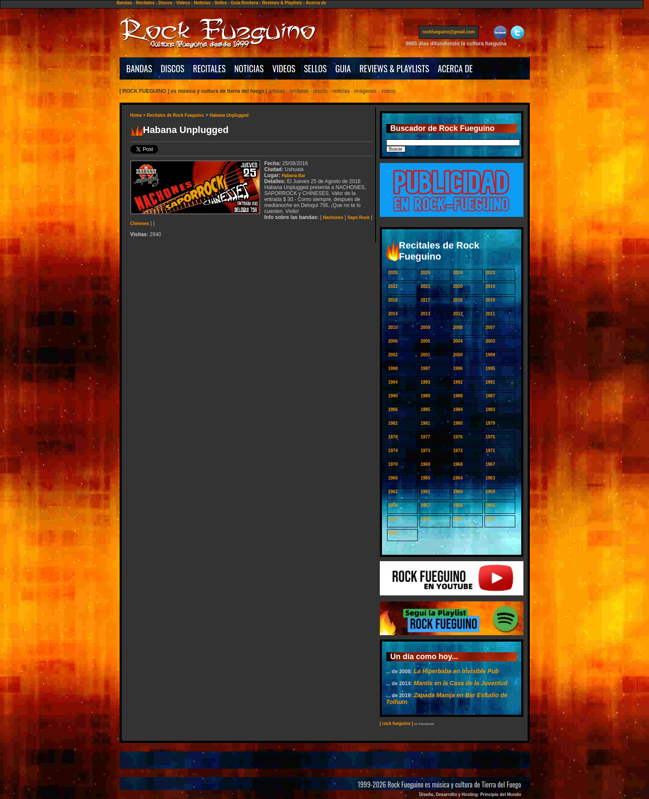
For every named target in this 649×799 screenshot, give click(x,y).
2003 (490, 341)
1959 (490, 491)
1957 (425, 505)
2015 (490, 300)
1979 (490, 423)
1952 (458, 519)
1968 (458, 464)
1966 (393, 478)
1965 (425, 478)
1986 (393, 409)
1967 (490, 464)
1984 (458, 409)
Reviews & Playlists (282, 2)
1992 (458, 382)
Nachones (333, 217)
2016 (458, 300)
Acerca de (316, 2)
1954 (393, 519)
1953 (425, 519)
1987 (490, 396)
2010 (393, 327)
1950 (393, 532)
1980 (458, 423)
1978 (393, 437)
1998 (393, 368)
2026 (393, 272)
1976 (458, 437)
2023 (490, 272)
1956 (458, 505)
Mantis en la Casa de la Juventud (460, 683)
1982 (393, 423)
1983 (490, 409)
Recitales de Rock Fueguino (175, 115)
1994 (393, 382)
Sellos (220, 2)
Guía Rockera (244, 2)
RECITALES (209, 68)
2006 (393, 341)
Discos (166, 2)
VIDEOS (283, 68)
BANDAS (139, 68)
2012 (458, 313)
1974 (393, 450)
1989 (425, 396)
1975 (490, 437)
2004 (458, 341)
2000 (458, 354)
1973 (425, 450)
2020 (458, 286)
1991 (490, 382)
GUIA (343, 68)
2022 (393, 286)
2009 (425, 327)
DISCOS (173, 68)
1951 (490, 519)
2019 (490, 286)
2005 (425, 341)
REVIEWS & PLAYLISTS (394, 68)
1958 (393, 505)
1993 (425, 382)
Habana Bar (293, 175)
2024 (458, 272)
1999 (490, 354)
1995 (490, 368)
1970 (393, 464)
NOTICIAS (249, 68)
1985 (425, 409)
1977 (425, 437)
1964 (458, 478)
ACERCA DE (455, 68)
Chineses (139, 223)
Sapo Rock (358, 217)
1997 (425, 368)
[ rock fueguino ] (396, 723)
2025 (425, 272)
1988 (458, 396)
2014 (393, 313)
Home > (138, 115)
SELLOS (315, 68)
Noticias (202, 2)
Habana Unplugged (229, 115)
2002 (393, 354)
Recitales (145, 2)
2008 (458, 327)
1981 (425, 423)
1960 (458, 491)
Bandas (124, 2)
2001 (425, 354)
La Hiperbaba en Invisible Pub (456, 671)
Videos (183, 2)
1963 (490, 478)
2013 (425, 313)
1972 (458, 450)
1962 (393, 491)
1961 (425, 491)
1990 (393, 396)
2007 (490, 327)
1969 (425, 464)
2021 (425, 286)
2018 (393, 300)
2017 (425, 300)
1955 (490, 505)
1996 (458, 368)
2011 (490, 313)
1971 (490, 450)
